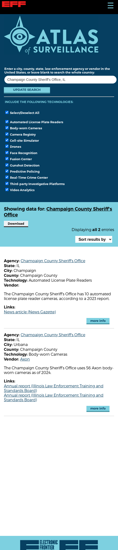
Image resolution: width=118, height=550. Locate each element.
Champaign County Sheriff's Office (53, 260)
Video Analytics (19, 190)
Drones (13, 147)
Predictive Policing (22, 171)
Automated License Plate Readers (34, 122)
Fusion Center (18, 159)
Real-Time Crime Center (26, 177)
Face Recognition (21, 153)
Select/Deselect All (22, 113)
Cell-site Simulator (22, 140)
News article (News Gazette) (30, 311)
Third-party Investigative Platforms (35, 184)
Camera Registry (20, 134)
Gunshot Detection (22, 165)
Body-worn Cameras (23, 128)
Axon (25, 359)
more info (98, 321)
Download (16, 223)
